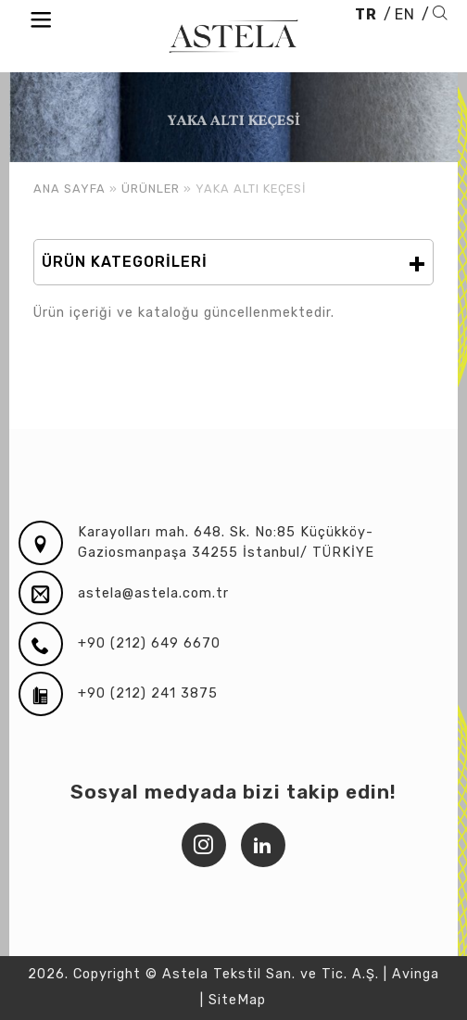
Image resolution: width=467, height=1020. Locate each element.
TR (366, 14)
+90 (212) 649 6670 (149, 643)
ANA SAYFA (69, 188)
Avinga (415, 974)
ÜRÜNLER (150, 188)
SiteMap (237, 1000)
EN (405, 14)
